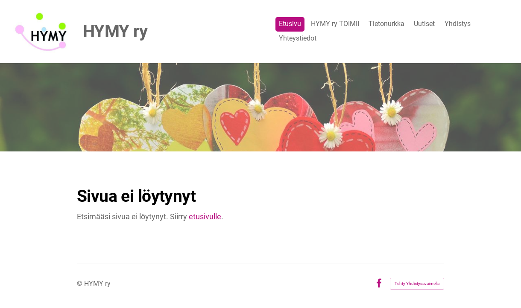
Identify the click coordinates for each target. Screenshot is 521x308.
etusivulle (205, 216)
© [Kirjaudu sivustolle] (80, 283)
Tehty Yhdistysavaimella (417, 283)
